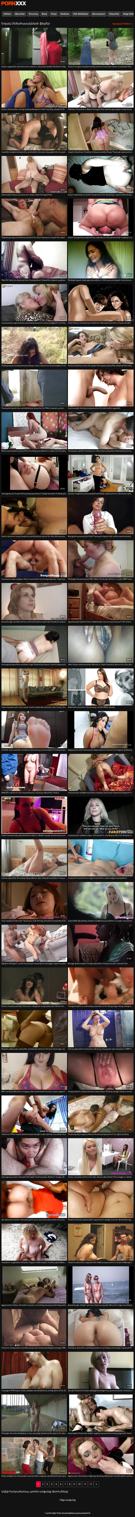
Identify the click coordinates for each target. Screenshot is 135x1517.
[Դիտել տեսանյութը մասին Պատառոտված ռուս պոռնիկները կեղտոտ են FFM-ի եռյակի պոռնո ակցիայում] (34, 388)
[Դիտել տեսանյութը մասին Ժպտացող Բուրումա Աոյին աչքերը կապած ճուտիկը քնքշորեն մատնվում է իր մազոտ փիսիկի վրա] (101, 1413)
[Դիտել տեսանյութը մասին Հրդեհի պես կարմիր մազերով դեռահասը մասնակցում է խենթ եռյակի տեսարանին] (34, 729)
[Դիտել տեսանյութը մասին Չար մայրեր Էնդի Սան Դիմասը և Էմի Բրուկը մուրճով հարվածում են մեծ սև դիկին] (34, 900)
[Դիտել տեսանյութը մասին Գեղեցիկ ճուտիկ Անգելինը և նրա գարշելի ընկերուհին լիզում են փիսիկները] (34, 1413)
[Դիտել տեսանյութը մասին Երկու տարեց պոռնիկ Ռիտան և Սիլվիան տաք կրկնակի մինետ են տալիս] (34, 986)
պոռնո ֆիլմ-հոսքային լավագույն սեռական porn (13, 3)
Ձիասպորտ (98, 14)
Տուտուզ (33, 14)
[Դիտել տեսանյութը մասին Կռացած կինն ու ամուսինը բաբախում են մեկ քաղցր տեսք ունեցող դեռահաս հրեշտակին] (101, 986)
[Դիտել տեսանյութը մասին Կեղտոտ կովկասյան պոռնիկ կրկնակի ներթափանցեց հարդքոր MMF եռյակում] (34, 1327)
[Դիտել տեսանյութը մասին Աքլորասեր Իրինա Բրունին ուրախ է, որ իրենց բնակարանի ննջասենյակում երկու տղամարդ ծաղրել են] (34, 1284)
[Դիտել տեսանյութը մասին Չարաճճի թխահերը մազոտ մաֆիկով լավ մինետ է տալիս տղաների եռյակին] (101, 900)
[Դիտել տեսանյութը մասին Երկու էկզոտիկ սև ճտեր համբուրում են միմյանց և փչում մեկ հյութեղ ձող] (101, 174)
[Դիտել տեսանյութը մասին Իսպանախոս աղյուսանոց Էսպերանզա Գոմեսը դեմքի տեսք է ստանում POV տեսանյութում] (101, 1071)
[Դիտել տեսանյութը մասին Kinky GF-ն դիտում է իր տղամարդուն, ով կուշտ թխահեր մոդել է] (34, 772)
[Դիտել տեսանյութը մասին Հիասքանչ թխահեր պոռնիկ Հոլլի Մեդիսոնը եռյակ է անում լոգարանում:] (34, 644)
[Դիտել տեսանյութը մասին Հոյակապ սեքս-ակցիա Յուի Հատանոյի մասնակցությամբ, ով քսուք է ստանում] (34, 558)
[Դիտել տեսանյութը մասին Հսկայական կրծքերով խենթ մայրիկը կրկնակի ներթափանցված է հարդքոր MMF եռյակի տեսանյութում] (101, 772)
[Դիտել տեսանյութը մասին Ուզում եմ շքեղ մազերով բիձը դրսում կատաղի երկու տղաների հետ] (101, 46)
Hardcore (65, 14)
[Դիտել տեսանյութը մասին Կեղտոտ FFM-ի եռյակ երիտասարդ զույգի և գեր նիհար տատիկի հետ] (34, 1114)
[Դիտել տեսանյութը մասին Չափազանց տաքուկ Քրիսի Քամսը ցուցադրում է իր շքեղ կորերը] (101, 1114)
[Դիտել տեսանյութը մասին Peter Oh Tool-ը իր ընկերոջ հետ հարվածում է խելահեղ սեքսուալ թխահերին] (34, 259)
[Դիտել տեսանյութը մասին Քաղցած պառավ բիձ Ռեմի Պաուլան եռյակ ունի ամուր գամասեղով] (101, 516)
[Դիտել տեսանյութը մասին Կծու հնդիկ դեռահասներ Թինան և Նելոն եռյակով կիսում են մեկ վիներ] (101, 644)
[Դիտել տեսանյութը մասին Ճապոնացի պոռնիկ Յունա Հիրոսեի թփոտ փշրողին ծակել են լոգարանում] (34, 601)
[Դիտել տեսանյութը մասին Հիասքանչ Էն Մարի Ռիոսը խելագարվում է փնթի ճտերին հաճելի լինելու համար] (34, 473)
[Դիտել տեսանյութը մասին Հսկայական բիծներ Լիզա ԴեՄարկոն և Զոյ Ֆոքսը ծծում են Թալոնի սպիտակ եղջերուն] (101, 815)
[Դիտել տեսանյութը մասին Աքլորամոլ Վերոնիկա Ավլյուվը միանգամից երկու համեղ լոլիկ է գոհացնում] (101, 1455)
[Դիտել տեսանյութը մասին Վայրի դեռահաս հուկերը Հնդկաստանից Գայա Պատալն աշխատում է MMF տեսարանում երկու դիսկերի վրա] (101, 131)
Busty (44, 14)
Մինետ (7, 14)
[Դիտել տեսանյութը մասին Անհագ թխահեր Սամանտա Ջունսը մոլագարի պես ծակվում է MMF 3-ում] (101, 1028)
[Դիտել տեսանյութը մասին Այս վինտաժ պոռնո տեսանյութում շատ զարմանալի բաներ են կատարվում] (34, 1199)
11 (85, 1484)
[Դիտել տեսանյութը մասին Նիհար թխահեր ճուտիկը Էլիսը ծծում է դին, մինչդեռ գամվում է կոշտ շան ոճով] (34, 857)
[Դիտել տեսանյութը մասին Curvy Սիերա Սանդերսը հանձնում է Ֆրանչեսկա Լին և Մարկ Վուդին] (101, 302)
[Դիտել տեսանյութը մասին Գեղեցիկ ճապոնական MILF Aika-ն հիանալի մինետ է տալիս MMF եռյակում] (101, 558)
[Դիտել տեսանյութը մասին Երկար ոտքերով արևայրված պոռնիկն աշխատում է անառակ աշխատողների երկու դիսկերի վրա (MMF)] (101, 473)
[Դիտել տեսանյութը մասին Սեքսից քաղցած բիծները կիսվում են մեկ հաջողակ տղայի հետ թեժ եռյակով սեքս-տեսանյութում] (34, 217)
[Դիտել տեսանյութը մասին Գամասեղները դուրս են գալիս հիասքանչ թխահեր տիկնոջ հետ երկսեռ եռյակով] (101, 345)
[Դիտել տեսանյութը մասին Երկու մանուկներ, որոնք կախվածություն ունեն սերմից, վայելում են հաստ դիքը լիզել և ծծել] (34, 89)
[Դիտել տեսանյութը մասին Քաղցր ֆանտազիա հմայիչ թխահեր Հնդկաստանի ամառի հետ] (101, 943)
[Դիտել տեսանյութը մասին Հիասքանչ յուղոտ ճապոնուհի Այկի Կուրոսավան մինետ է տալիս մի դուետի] (34, 1156)
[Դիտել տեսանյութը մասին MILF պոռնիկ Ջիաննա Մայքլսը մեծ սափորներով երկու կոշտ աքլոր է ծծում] (34, 1071)
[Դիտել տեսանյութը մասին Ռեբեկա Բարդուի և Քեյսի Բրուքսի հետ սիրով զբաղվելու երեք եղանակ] (101, 89)
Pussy (54, 14)
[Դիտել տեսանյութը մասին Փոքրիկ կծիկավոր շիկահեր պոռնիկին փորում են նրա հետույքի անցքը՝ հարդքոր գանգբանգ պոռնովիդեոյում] (34, 1028)
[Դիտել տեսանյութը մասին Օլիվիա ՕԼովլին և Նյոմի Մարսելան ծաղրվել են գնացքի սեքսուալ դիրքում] (34, 943)
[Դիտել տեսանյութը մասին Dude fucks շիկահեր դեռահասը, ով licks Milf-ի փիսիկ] (101, 687)
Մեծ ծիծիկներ (80, 14)
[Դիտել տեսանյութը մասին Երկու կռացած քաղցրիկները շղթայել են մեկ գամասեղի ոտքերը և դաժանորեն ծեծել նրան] (101, 217)
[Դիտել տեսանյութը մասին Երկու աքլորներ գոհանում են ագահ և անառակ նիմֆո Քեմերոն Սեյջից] (34, 46)
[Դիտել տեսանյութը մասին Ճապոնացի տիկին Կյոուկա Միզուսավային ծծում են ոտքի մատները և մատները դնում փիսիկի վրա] (101, 1284)
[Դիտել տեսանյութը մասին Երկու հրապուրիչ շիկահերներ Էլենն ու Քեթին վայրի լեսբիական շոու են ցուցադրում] (34, 815)
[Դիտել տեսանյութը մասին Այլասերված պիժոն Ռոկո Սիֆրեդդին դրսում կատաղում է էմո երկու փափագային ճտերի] (101, 601)
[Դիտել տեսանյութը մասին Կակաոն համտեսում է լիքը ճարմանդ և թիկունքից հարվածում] (101, 857)
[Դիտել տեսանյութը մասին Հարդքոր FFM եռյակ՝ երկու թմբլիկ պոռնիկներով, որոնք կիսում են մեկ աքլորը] (34, 1370)
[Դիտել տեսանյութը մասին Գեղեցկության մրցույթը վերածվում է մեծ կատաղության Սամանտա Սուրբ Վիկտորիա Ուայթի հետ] (101, 259)
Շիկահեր (114, 14)
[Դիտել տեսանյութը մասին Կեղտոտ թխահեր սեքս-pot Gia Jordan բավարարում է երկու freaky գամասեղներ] (101, 1242)
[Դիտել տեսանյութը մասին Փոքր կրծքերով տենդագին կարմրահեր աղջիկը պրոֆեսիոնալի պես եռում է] (34, 1455)
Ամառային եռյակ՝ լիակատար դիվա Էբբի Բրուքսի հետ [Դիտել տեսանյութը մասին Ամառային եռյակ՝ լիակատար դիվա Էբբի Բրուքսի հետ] (26, 195)
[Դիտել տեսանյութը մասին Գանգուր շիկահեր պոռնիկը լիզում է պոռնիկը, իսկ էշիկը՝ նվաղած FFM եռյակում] (101, 1327)
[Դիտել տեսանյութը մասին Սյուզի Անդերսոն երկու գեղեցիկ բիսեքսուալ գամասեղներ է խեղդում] (101, 1370)
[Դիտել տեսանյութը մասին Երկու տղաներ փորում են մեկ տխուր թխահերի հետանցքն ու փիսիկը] (101, 1156)
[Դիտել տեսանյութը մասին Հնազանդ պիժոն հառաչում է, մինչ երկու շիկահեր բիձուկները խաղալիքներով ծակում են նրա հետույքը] (101, 430)
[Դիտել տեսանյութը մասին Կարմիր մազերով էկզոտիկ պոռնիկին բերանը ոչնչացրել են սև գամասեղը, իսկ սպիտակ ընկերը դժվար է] (34, 131)
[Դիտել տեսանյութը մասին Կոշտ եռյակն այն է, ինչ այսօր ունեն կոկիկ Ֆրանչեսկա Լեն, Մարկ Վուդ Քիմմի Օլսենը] (34, 687)
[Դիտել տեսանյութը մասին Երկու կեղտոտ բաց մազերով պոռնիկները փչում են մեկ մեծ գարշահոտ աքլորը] (34, 516)
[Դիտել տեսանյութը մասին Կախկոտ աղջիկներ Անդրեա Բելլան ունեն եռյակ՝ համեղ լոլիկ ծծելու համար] (34, 1242)
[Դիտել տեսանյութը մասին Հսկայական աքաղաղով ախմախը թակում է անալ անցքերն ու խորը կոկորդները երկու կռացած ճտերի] (34, 302)
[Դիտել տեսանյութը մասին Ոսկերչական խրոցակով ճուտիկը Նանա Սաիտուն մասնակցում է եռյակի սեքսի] (34, 345)
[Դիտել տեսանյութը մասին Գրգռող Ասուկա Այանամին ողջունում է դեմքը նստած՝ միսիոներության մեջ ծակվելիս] (101, 1199)
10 (79, 1484)
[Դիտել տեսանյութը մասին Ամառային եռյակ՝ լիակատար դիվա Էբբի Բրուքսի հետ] (34, 174)
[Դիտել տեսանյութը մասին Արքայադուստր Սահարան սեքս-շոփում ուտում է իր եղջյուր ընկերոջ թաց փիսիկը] (101, 729)
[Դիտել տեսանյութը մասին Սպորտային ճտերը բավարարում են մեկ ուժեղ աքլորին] (101, 388)
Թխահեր (20, 14)
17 (90, 1484)
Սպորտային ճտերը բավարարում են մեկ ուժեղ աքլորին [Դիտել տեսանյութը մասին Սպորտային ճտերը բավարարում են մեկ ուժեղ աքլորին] (94, 408)
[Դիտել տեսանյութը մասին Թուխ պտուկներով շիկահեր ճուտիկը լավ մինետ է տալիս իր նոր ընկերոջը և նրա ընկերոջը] (34, 430)
